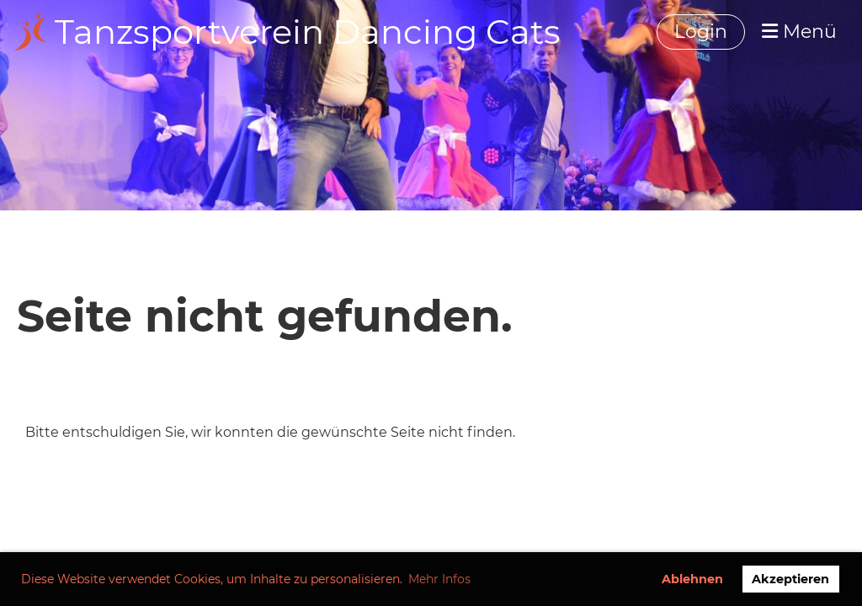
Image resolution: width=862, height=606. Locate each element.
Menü (799, 31)
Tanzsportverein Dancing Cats (308, 31)
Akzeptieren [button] (790, 579)
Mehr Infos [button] (439, 579)
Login (700, 31)
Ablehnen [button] (692, 579)
